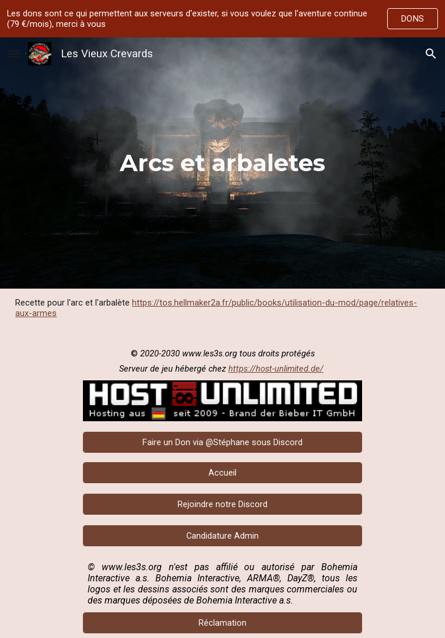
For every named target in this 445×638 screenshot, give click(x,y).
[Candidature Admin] (222, 535)
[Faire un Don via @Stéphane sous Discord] (222, 442)
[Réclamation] (222, 622)
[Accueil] (222, 472)
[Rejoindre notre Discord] (222, 504)
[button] (14, 53)
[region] (222, 18)
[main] (222, 163)
